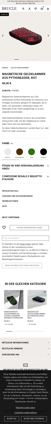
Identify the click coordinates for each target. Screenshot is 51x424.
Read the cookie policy (25, 407)
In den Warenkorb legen (29, 227)
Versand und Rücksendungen (17, 196)
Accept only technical (34, 418)
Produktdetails (10, 191)
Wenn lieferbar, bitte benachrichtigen (22, 265)
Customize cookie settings (25, 412)
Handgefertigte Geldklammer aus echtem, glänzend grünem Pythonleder (13, 314)
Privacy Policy (25, 244)
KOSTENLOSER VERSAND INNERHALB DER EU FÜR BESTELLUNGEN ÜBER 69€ (25, 2)
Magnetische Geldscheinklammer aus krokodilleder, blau (36, 314)
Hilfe (4, 206)
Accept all (11, 418)
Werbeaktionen (10, 201)
